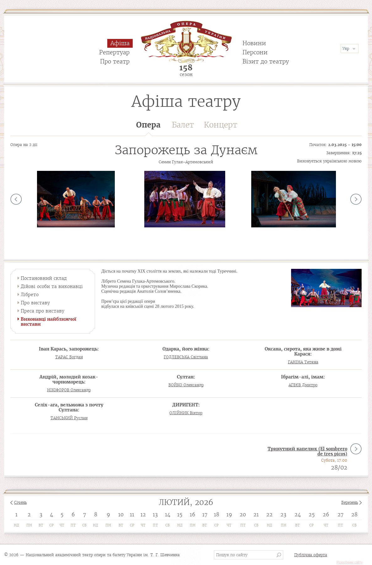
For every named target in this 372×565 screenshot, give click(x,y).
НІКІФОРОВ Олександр (69, 390)
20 (243, 514)
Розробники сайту (350, 562)
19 (229, 514)
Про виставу (35, 302)
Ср (51, 525)
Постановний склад (43, 278)
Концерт (220, 125)
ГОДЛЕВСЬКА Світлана (186, 357)
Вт (41, 525)
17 (204, 514)
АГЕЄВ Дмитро (303, 385)
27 (340, 514)
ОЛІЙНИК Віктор (185, 412)
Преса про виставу (42, 310)
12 (143, 514)
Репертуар (114, 52)
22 (269, 514)
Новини (254, 43)
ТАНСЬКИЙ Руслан (69, 418)
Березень (349, 502)
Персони (255, 52)
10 (121, 514)
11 (132, 514)
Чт (62, 525)
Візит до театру (265, 61)
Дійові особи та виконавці (52, 286)
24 (298, 514)
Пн (29, 525)
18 (216, 514)
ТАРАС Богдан (69, 357)
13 (155, 514)
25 (312, 514)
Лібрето (30, 294)
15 (179, 514)
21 (256, 514)
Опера (148, 128)
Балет (183, 125)
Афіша (120, 43)
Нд (16, 525)
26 (326, 514)
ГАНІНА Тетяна (303, 362)
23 (283, 514)
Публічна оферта (310, 554)
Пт (73, 525)
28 (354, 514)
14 (167, 514)
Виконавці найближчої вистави (48, 322)
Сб (84, 525)
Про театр (115, 61)
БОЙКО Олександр (186, 385)
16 (192, 514)
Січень (20, 502)
